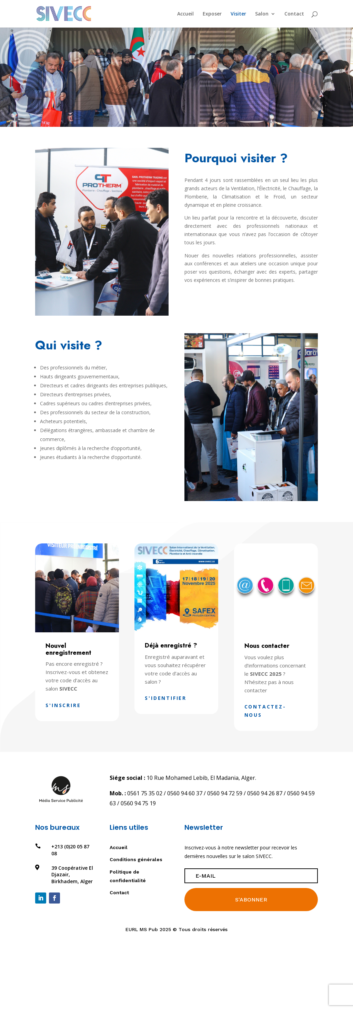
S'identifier (165, 698)
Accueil (185, 14)
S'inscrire (63, 705)
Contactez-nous (265, 710)
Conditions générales (136, 859)
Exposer (212, 14)
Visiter (238, 14)
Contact (294, 14)
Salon (262, 14)
